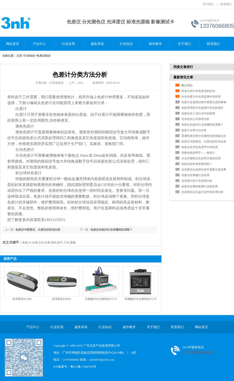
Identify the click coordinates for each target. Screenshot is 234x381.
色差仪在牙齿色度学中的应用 (199, 147)
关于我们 (208, 4)
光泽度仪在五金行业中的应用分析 (202, 192)
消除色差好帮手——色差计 (198, 152)
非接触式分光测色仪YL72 (101, 299)
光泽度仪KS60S (61, 299)
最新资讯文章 (183, 77)
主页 (19, 55)
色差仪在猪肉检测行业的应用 (199, 186)
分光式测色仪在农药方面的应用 (201, 158)
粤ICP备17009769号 (83, 366)
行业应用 (68, 44)
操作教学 (155, 44)
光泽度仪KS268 (21, 299)
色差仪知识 (44, 55)
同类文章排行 (183, 67)
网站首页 (12, 44)
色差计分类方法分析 (194, 130)
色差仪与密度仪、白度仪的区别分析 (37, 229)
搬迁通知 (187, 85)
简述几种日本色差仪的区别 (198, 91)
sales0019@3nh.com (101, 359)
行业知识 (126, 44)
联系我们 (226, 4)
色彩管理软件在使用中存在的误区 (202, 107)
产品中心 (39, 44)
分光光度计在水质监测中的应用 (201, 96)
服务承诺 (97, 44)
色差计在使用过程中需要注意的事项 (203, 102)
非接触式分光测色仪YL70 (140, 299)
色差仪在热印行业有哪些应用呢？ (111, 229)
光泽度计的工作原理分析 (196, 180)
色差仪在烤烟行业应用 (195, 175)
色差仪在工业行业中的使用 (198, 113)
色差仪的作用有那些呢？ (196, 164)
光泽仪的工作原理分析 (195, 119)
